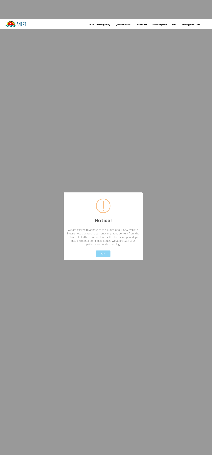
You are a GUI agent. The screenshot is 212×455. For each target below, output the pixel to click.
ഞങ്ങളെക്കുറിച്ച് (103, 25)
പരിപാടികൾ (141, 25)
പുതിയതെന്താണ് (123, 25)
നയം (174, 25)
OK (103, 254)
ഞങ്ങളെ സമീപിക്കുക (191, 25)
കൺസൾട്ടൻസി (159, 25)
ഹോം (91, 24)
